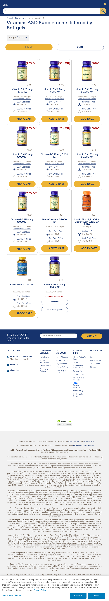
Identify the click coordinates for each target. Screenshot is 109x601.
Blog (92, 357)
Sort (80, 47)
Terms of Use (88, 441)
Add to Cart (22, 119)
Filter (28, 47)
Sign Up (92, 336)
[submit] (103, 11)
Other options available (22, 99)
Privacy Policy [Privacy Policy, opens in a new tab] (40, 590)
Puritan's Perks (62, 367)
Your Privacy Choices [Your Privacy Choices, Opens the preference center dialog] (11, 595)
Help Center (45, 357)
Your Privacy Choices (77, 385)
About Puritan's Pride (79, 358)
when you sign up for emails (18, 338)
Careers (76, 362)
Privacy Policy (78, 371)
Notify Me (55, 302)
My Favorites (61, 364)
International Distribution (78, 367)
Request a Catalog (44, 370)
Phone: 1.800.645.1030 (21, 357)
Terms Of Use (78, 374)
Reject (97, 596)
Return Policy (45, 366)
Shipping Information (44, 361)
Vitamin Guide (95, 360)
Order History (62, 360)
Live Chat (14, 371)
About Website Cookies (79, 379)
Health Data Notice (78, 395)
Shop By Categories (16, 18)
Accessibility (78, 391)
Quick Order (95, 364)
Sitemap (93, 367)
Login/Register (62, 357)
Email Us (14, 365)
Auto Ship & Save (61, 371)
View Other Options (54, 310)
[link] (43, 424)
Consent (78, 596)
